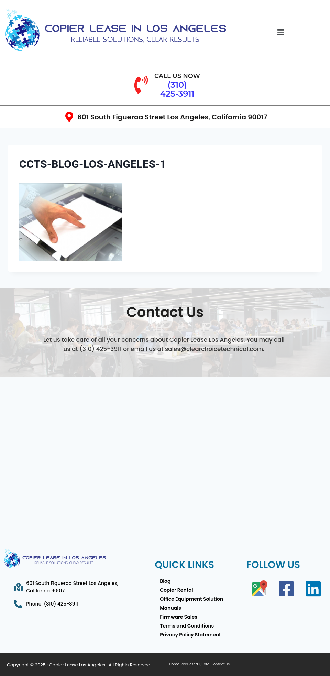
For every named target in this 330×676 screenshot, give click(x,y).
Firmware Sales (178, 616)
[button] (280, 32)
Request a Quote (195, 664)
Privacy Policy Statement (190, 634)
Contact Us (220, 664)
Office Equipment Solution (191, 599)
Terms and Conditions (187, 625)
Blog (165, 581)
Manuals (170, 607)
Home (174, 664)
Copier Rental (176, 590)
